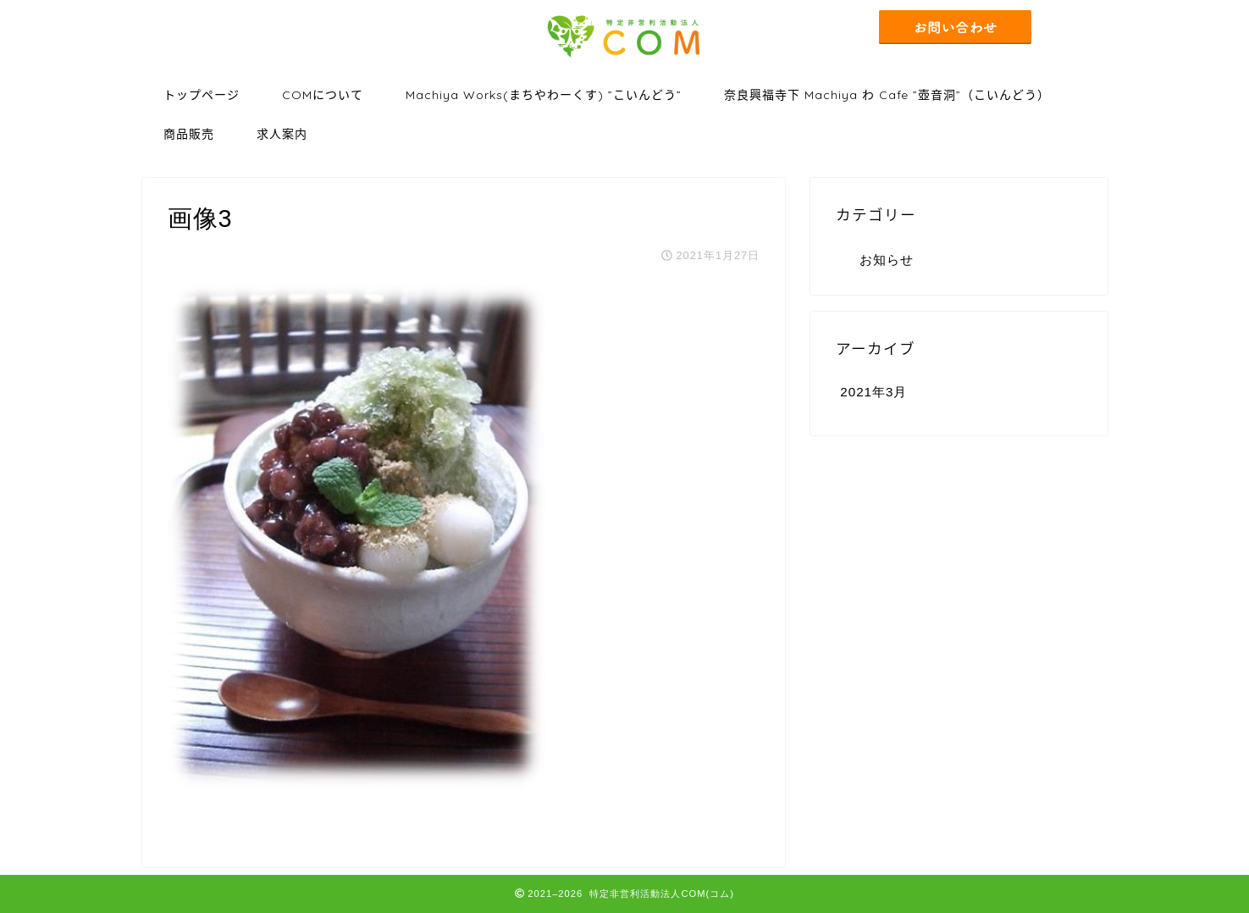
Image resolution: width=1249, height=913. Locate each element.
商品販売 (188, 133)
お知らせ (886, 259)
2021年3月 (873, 392)
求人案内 (282, 133)
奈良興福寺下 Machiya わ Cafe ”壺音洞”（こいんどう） (887, 94)
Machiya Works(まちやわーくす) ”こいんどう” (544, 94)
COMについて (322, 94)
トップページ (201, 94)
